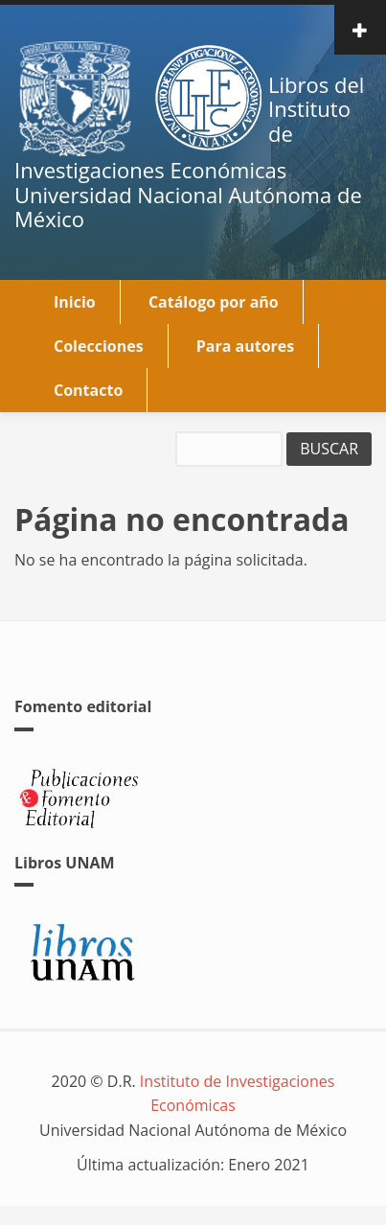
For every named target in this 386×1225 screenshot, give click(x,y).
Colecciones (99, 346)
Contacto (88, 390)
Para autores (245, 346)
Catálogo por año (213, 301)
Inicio (75, 301)
